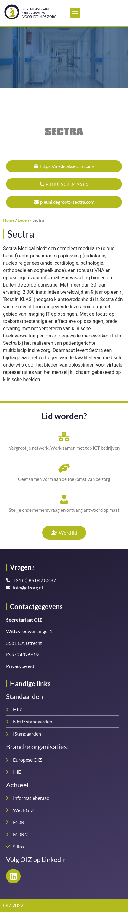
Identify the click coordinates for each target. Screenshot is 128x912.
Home (8, 220)
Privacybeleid (20, 666)
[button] (75, 13)
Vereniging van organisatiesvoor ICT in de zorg (39, 12)
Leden (23, 220)
